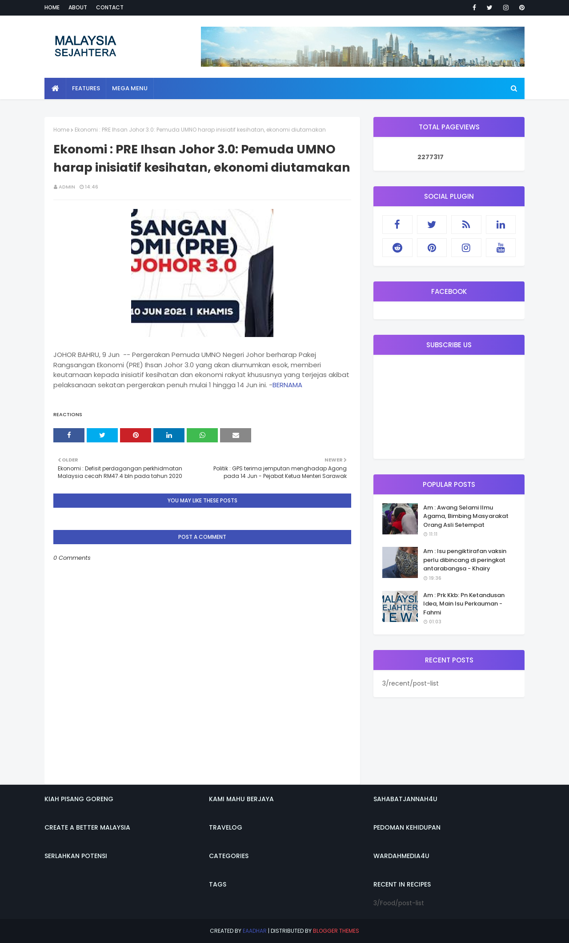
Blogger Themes (336, 931)
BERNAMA (287, 384)
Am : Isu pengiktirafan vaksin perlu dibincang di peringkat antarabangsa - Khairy (464, 560)
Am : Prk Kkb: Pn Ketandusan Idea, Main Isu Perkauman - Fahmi (464, 604)
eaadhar (255, 931)
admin (67, 186)
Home (52, 7)
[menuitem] (55, 88)
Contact (110, 7)
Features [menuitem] (86, 88)
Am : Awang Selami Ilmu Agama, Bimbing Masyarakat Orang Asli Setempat (466, 516)
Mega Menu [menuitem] (130, 88)
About (77, 7)
